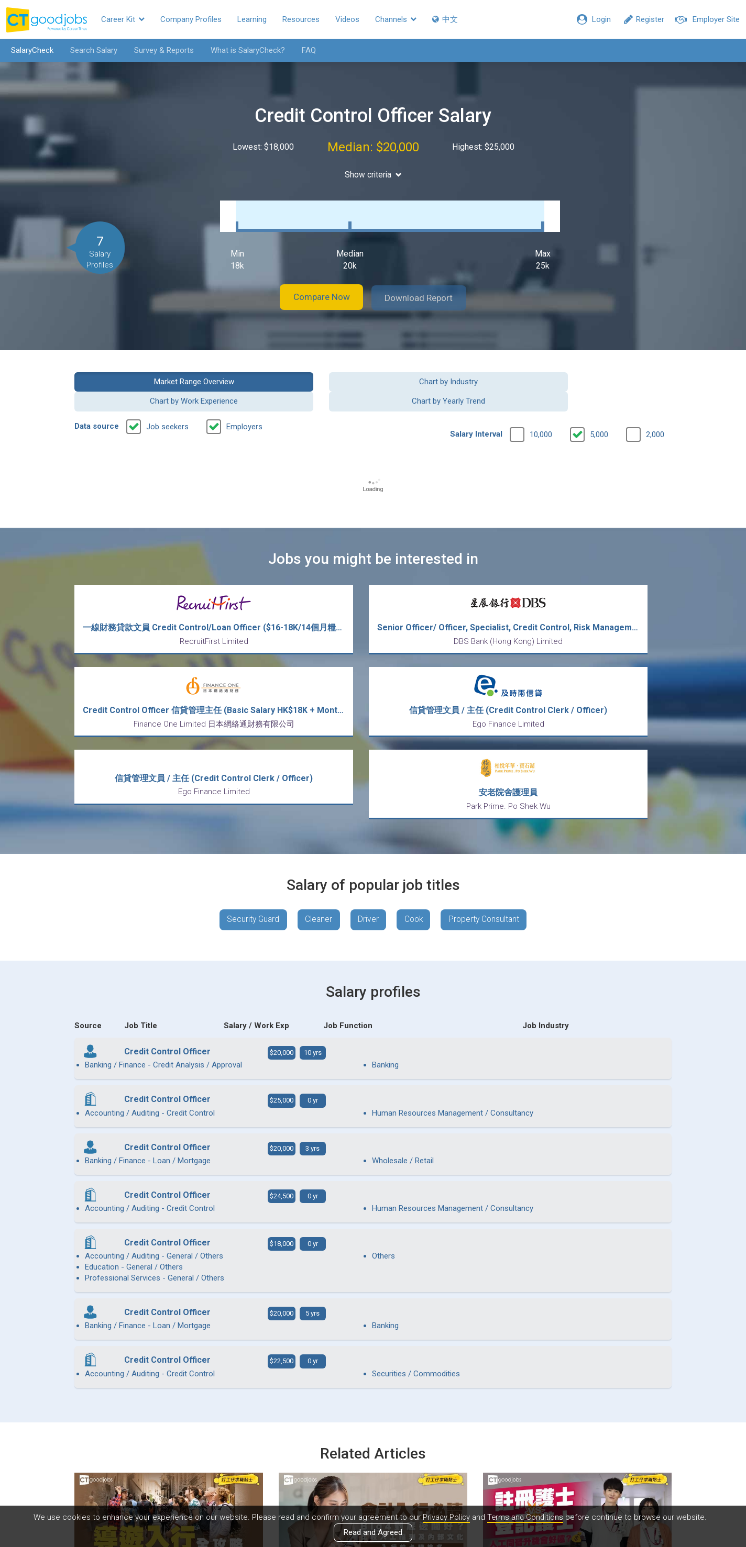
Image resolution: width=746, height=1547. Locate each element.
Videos (347, 19)
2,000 (655, 403)
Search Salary (90, 50)
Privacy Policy (445, 1517)
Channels (395, 19)
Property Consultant (489, 809)
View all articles (373, 1434)
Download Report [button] (425, 287)
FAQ (306, 50)
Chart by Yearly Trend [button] (603, 370)
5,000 (599, 403)
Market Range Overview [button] (143, 370)
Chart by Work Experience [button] (449, 370)
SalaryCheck (29, 50)
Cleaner (316, 809)
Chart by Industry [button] (296, 370)
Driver (367, 809)
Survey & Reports (161, 50)
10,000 (541, 403)
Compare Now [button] (315, 287)
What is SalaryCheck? (244, 50)
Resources (301, 19)
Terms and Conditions (525, 1517)
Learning (252, 19)
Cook (415, 809)
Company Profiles (191, 19)
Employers (244, 395)
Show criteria (373, 175)
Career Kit (123, 19)
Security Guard (248, 809)
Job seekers (167, 395)
